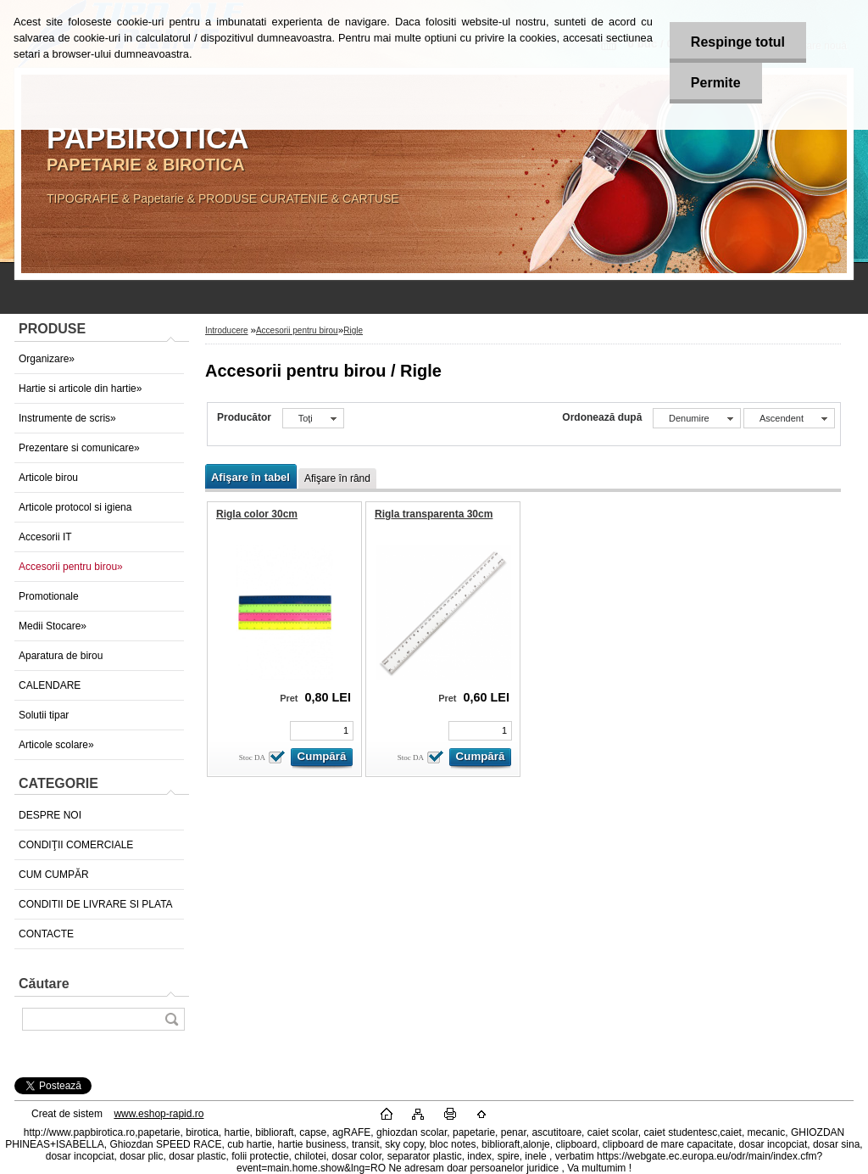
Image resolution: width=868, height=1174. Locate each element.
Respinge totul (738, 42)
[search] (171, 1019)
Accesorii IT (45, 537)
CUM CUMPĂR (54, 874)
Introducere (226, 330)
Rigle (353, 330)
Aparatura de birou (61, 656)
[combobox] (697, 418)
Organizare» (47, 359)
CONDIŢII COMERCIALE (76, 845)
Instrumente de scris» (67, 418)
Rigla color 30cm (257, 514)
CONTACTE (46, 934)
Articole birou (48, 478)
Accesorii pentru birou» (71, 567)
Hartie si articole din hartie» (80, 388)
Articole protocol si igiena (75, 507)
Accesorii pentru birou (297, 330)
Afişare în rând (337, 478)
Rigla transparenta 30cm (433, 514)
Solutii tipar (44, 715)
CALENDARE (50, 685)
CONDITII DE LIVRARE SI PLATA (96, 904)
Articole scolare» (56, 745)
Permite (716, 82)
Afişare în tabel (250, 477)
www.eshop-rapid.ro (158, 1114)
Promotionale (49, 596)
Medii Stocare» (52, 626)
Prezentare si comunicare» (79, 448)
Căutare (44, 983)
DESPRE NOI (50, 815)
